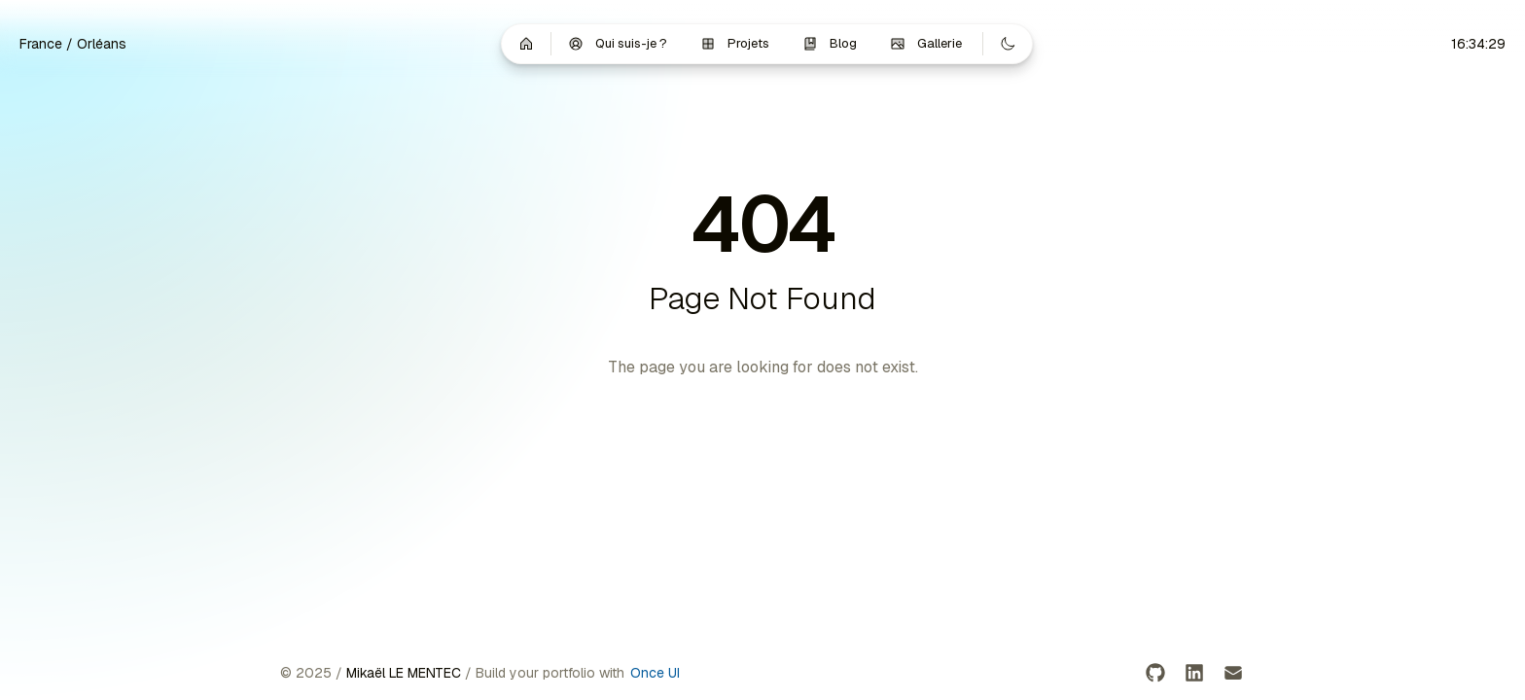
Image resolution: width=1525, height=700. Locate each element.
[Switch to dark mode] (1007, 43)
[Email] (1233, 672)
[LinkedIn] (1194, 672)
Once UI (655, 673)
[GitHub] (1155, 672)
